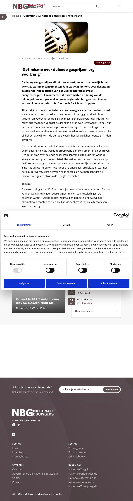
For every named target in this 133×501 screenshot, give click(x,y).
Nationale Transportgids (82, 486)
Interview (17, 452)
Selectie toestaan (66, 283)
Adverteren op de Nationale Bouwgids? (35, 473)
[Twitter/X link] (19, 425)
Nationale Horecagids (81, 482)
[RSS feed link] (13, 434)
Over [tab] (110, 224)
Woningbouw (102, 62)
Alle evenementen (84, 311)
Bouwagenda (76, 448)
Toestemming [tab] (23, 224)
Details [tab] (66, 224)
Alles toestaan (109, 283)
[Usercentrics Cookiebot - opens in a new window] (115, 215)
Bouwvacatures (77, 452)
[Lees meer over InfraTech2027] (93, 302)
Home (15, 15)
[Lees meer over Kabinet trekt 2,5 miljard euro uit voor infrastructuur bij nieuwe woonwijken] (38, 296)
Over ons (17, 469)
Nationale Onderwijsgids (82, 473)
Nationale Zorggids (79, 469)
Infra (15, 448)
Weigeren (24, 283)
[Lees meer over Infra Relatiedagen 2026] (93, 291)
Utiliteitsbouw (76, 456)
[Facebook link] (14, 425)
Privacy (16, 482)
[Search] (97, 6)
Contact (16, 478)
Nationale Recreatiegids (82, 478)
